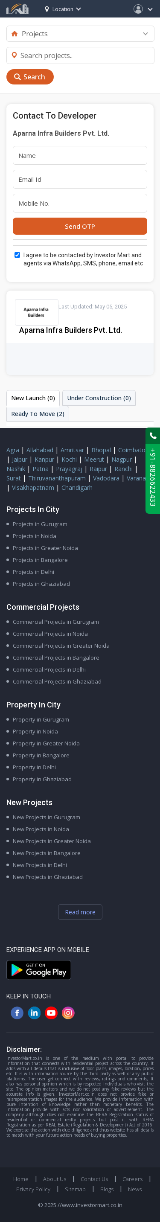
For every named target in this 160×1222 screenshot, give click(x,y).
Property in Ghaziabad (42, 779)
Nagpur (121, 459)
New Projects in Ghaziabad (48, 877)
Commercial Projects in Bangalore (56, 657)
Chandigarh (77, 487)
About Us (54, 1179)
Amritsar (72, 450)
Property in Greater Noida (46, 743)
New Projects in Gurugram (46, 817)
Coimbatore (134, 450)
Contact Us (94, 1179)
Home (21, 1179)
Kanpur (44, 459)
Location (59, 9)
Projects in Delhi (33, 572)
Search (34, 76)
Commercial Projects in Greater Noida (61, 645)
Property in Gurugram (41, 719)
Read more (80, 912)
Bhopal (101, 450)
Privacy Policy (33, 1189)
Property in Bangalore (41, 755)
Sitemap (75, 1189)
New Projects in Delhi (40, 865)
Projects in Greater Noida (45, 548)
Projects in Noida (34, 536)
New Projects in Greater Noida (52, 841)
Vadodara (106, 478)
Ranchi (123, 469)
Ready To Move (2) (37, 414)
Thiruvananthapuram (57, 478)
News (135, 1189)
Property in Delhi (34, 767)
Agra (12, 450)
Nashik (15, 469)
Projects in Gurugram (40, 524)
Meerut (94, 459)
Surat (13, 478)
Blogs (106, 1189)
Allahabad (39, 450)
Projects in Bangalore (40, 560)
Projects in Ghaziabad (41, 584)
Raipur (98, 469)
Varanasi (138, 478)
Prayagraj (69, 469)
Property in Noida (35, 731)
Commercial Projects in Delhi (49, 669)
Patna (40, 469)
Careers (132, 1179)
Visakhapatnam (33, 487)
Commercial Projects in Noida (50, 633)
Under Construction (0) (99, 398)
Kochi (69, 459)
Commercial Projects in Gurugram (56, 622)
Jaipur (19, 459)
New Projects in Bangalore (47, 853)
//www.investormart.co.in (90, 1205)
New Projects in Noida (41, 829)
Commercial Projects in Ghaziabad (57, 681)
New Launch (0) (33, 398)
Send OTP (80, 226)
